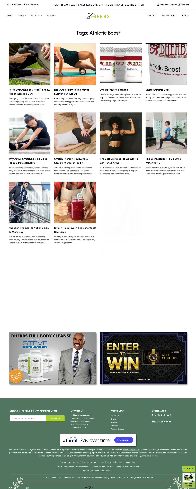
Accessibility (131, 462)
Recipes (114, 426)
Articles (114, 422)
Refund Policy (105, 462)
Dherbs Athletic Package (114, 89)
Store (113, 419)
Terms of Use (65, 462)
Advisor (188, 468)
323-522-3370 (88, 418)
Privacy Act (92, 462)
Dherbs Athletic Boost (158, 89)
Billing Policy (118, 462)
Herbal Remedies (83, 467)
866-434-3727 (85, 415)
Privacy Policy (79, 462)
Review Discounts (118, 429)
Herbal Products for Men (103, 467)
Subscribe (55, 418)
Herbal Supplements (65, 467)
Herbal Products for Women (127, 467)
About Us (115, 416)
